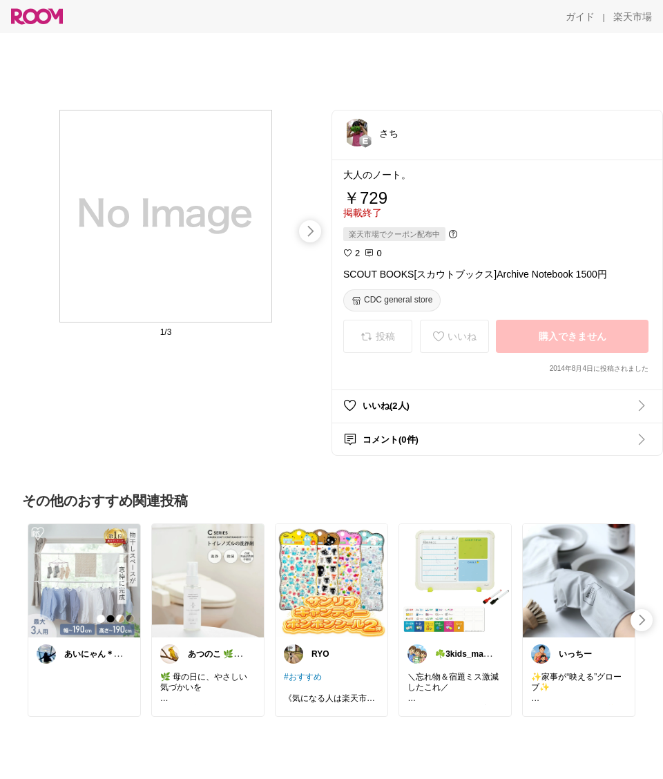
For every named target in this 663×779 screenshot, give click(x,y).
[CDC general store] (392, 300)
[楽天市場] (632, 16)
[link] (84, 580)
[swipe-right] (310, 231)
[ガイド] (580, 16)
